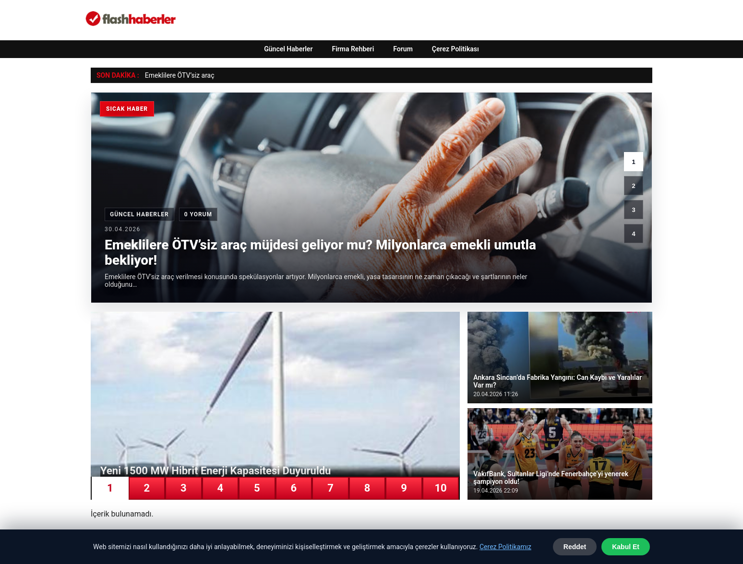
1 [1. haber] (633, 161)
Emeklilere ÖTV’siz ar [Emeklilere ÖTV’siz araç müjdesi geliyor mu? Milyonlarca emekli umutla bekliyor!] (176, 75)
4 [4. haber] (633, 233)
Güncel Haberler (288, 49)
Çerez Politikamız (505, 547)
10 (440, 488)
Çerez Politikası (455, 49)
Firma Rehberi (353, 49)
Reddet (574, 547)
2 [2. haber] (633, 185)
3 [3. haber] (633, 209)
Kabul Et (625, 547)
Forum (403, 49)
